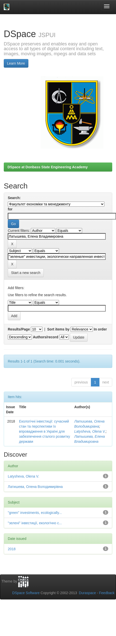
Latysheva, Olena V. (90, 431)
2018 (12, 549)
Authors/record (45, 337)
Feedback (106, 593)
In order (100, 329)
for (10, 209)
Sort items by (58, 329)
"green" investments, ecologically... (35, 513)
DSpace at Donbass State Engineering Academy (48, 167)
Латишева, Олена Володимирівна (35, 487)
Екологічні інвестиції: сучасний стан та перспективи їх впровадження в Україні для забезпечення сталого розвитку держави (44, 431)
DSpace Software (26, 593)
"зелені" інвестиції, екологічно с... (35, 523)
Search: (14, 198)
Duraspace (87, 593)
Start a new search (25, 273)
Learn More (16, 63)
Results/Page (19, 329)
